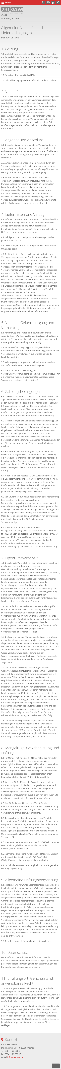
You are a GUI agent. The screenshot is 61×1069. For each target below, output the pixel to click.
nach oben (56, 1066)
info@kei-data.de (15, 1057)
